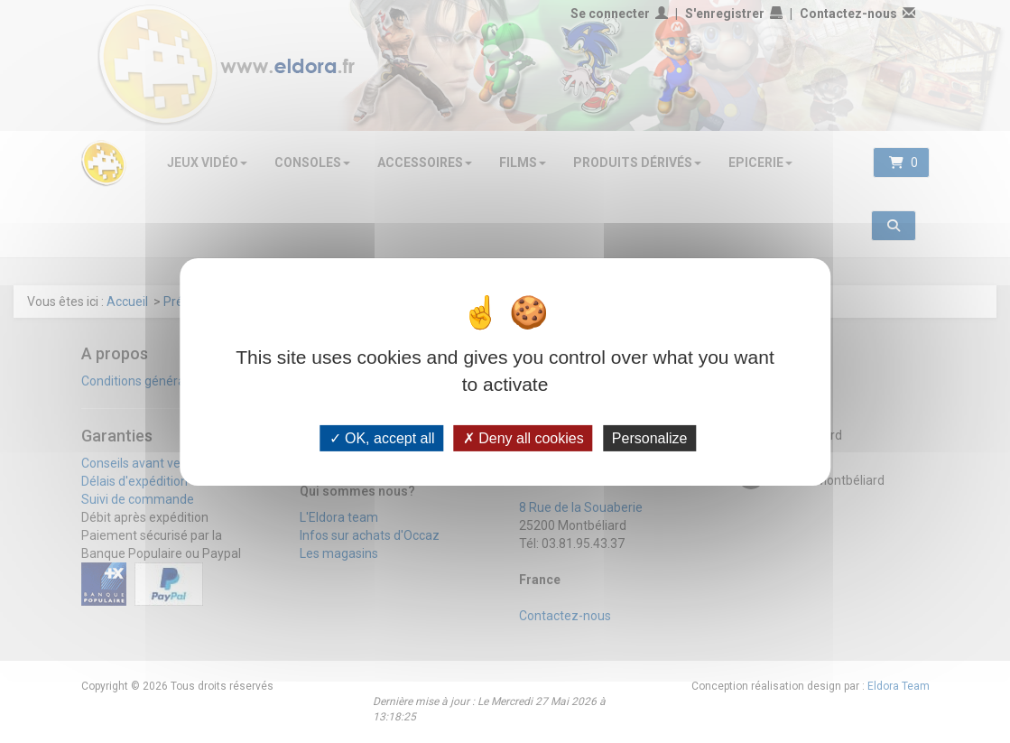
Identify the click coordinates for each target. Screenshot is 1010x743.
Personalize (650, 437)
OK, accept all (382, 437)
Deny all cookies (523, 437)
